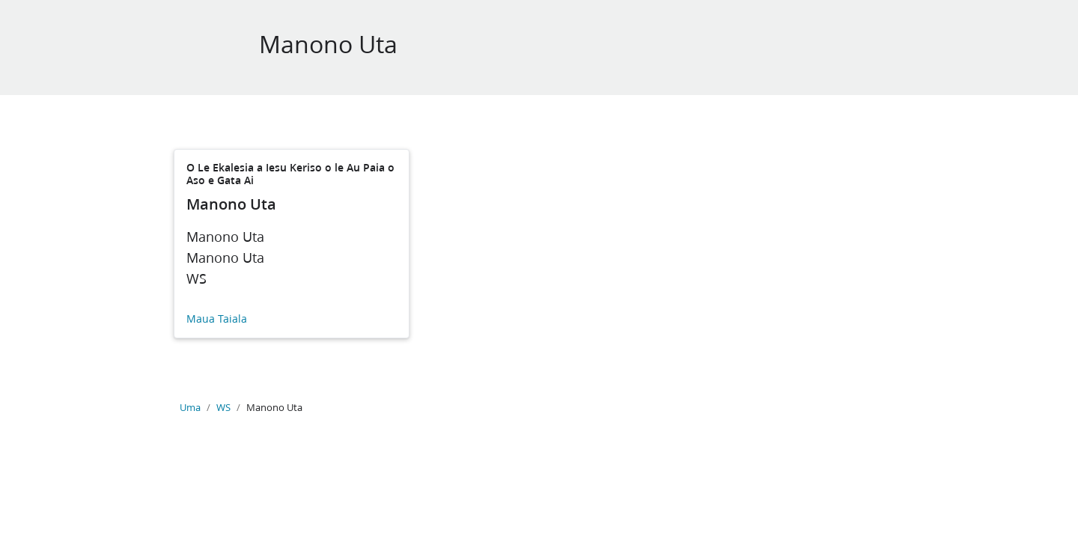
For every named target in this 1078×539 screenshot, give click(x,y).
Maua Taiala (216, 319)
